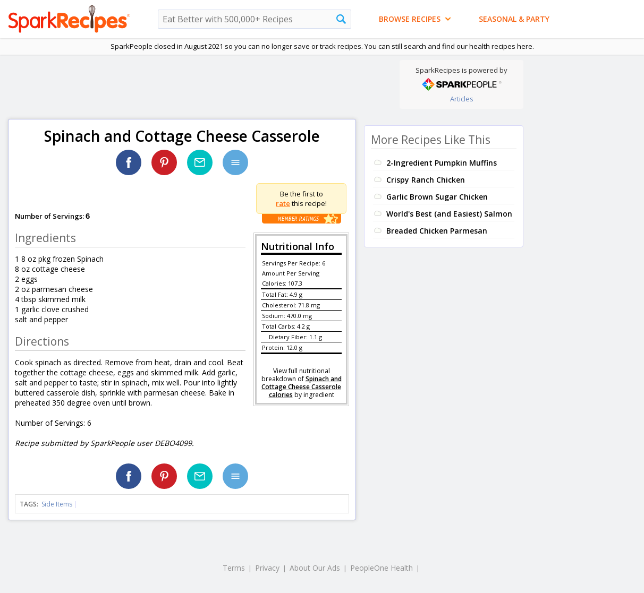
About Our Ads (315, 568)
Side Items (56, 504)
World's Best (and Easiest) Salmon (449, 214)
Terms (234, 568)
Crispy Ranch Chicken (425, 180)
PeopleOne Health (381, 568)
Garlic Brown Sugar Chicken (437, 197)
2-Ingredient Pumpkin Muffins (441, 163)
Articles (461, 99)
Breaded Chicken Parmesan (436, 231)
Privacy (267, 568)
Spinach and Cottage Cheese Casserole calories (301, 386)
